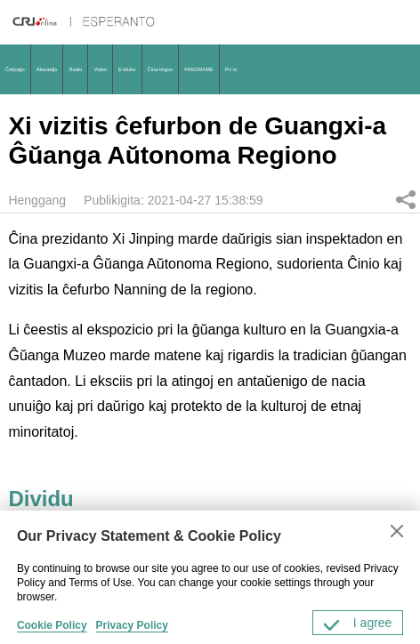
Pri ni (231, 69)
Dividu (405, 199)
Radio (75, 69)
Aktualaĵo (47, 69)
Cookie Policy (52, 625)
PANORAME (198, 69)
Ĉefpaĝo (15, 69)
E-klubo (127, 69)
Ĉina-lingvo (161, 69)
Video (100, 69)
